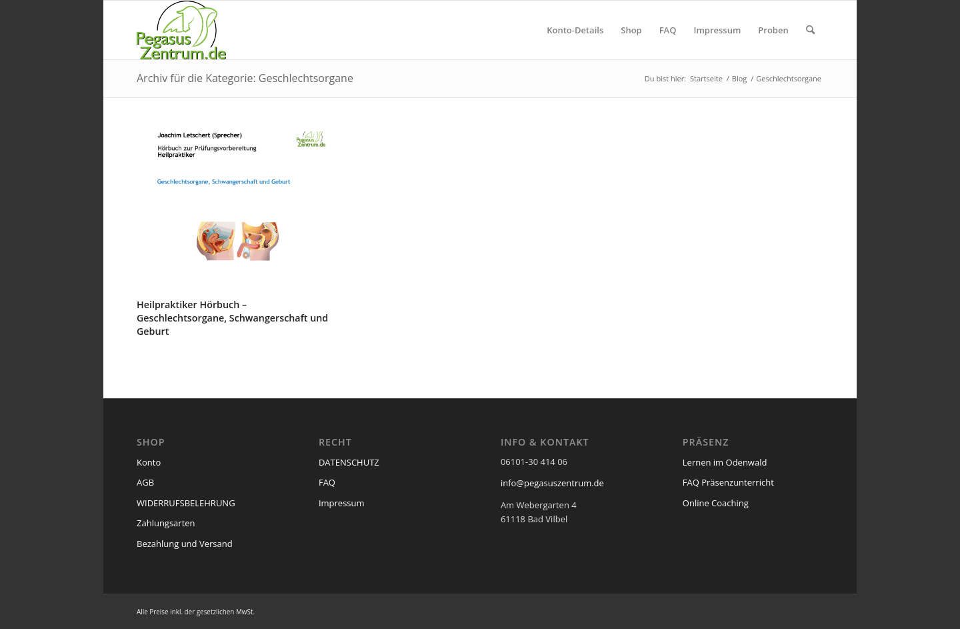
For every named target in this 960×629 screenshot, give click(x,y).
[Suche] (810, 30)
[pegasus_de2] (181, 30)
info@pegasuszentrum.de (552, 483)
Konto (149, 462)
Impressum (342, 503)
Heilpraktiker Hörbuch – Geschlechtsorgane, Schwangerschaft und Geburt (232, 318)
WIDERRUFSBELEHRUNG (186, 503)
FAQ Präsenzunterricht (728, 482)
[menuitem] (575, 30)
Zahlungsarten (166, 523)
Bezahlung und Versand (185, 544)
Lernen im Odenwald (725, 462)
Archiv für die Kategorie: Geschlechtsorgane (245, 78)
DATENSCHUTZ (349, 462)
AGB (145, 482)
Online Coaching (716, 503)
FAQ (327, 482)
